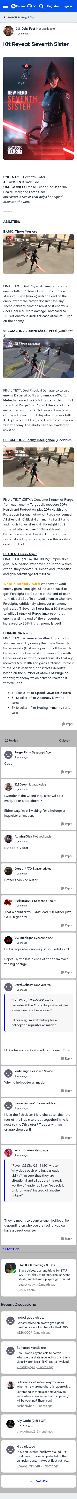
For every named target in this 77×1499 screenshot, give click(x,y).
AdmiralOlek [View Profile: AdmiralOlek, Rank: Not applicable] (23, 836)
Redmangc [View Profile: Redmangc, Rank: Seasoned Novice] (22, 1071)
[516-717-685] (44, 1426)
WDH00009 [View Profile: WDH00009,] (24, 1333)
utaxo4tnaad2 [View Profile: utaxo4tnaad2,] (26, 1431)
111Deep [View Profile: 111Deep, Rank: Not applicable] (21, 784)
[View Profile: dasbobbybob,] (10, 1385)
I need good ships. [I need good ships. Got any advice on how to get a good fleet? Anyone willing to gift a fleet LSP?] (30, 1318)
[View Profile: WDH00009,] (10, 1321)
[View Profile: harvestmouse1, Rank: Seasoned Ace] (8, 1105)
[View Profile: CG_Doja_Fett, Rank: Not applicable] (8, 31)
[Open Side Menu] (5, 6)
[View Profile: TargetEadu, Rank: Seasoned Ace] (8, 755)
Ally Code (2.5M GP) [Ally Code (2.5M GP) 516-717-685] (32, 1421)
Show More (10, 1249)
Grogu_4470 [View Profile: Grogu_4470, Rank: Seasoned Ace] (23, 869)
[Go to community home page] (18, 6)
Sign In (67, 6)
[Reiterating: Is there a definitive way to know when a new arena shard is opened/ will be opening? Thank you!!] (44, 1396)
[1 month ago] (41, 1333)
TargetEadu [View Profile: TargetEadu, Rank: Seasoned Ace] (23, 752)
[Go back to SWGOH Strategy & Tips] (45, 1265)
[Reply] (67, 724)
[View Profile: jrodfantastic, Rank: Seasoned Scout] (8, 903)
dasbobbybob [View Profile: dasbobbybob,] (25, 1406)
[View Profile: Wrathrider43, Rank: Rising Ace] (8, 1153)
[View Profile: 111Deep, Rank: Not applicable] (8, 787)
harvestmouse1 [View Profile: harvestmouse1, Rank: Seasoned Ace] (25, 1103)
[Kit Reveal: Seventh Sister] (33, 757)
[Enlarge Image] (38, 108)
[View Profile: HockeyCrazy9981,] (10, 1450)
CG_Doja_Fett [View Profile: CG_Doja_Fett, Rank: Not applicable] (25, 29)
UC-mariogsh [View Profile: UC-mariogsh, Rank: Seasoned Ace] (24, 938)
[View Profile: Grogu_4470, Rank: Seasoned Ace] (8, 871)
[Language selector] (31, 6)
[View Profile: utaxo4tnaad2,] (10, 1424)
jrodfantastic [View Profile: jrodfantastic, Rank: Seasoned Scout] (24, 901)
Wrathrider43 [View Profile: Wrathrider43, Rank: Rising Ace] (24, 1150)
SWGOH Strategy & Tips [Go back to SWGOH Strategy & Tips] (19, 17)
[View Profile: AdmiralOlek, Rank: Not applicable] (8, 839)
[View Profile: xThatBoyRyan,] (10, 1351)
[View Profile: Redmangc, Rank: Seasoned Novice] (8, 1073)
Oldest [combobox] (65, 741)
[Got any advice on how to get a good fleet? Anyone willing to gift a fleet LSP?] (44, 1325)
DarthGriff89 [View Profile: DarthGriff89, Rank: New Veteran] (24, 985)
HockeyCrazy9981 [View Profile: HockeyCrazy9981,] (28, 1466)
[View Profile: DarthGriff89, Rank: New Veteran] (8, 987)
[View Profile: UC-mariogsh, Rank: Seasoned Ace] (8, 940)
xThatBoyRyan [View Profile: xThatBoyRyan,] (26, 1367)
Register (53, 6)
